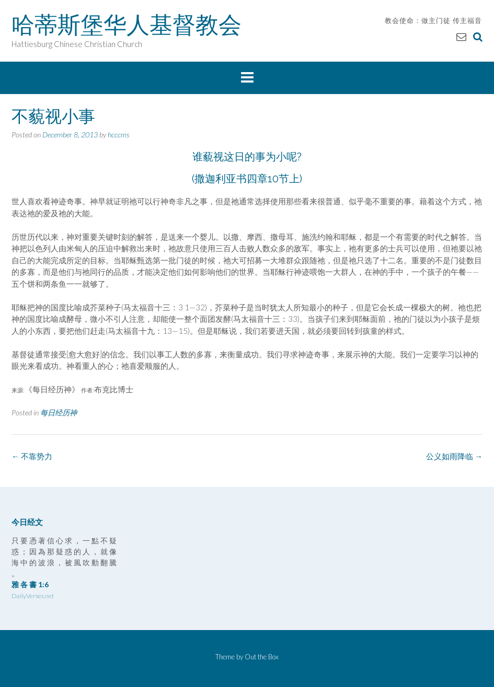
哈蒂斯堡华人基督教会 (127, 24)
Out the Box (262, 657)
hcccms (119, 134)
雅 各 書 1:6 (30, 584)
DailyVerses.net (33, 596)
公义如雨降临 (454, 456)
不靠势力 (32, 456)
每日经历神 (58, 412)
